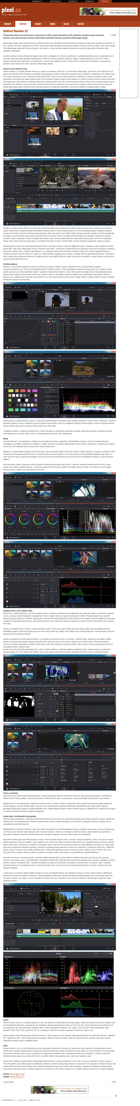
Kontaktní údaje (22, 1100)
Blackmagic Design (17, 1074)
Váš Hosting (37, 1100)
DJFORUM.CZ (73, 1)
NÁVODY (38, 23)
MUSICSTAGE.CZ (55, 1)
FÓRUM (52, 23)
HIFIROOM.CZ (89, 1)
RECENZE (23, 23)
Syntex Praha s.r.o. (17, 1077)
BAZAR (66, 23)
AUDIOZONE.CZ (37, 1)
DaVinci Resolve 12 (15, 31)
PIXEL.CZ (105, 1)
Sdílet (114, 1082)
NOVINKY (7, 23)
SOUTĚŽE (80, 23)
